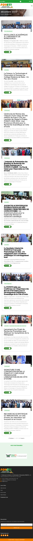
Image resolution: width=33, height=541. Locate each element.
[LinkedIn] (7, 535)
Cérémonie (6, 110)
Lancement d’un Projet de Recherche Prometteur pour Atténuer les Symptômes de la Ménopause (16, 332)
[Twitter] (3, 535)
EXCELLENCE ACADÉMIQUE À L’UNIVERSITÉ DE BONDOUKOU (16, 37)
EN (31, 1)
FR (29, 1)
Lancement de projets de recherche (18, 326)
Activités (6, 70)
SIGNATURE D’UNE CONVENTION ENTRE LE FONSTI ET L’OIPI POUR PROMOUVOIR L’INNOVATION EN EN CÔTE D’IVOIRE (15, 374)
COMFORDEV (21, 539)
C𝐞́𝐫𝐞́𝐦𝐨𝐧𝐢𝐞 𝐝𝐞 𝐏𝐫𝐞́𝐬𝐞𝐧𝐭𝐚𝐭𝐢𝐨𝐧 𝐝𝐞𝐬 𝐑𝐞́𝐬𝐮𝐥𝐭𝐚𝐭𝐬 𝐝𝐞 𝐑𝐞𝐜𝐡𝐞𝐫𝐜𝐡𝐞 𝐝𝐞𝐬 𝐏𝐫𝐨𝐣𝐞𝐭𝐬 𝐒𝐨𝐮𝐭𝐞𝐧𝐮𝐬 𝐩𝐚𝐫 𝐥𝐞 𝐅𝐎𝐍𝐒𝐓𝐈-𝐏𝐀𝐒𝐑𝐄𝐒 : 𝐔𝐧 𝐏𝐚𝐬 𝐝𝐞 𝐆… (16, 166)
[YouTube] (5, 535)
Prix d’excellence (8, 31)
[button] (20, 1)
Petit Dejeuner (7, 283)
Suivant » (22, 438)
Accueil (2, 14)
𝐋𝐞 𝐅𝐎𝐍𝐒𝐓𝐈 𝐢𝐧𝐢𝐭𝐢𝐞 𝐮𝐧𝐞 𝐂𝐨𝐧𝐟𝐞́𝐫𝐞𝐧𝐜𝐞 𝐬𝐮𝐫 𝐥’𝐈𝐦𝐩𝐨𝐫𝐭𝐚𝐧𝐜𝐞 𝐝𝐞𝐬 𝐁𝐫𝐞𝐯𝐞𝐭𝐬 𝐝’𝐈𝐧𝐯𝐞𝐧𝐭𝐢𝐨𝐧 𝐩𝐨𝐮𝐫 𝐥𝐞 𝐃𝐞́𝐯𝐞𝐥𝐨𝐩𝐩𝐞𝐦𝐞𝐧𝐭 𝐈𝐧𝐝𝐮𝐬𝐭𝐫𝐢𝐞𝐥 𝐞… (16, 291)
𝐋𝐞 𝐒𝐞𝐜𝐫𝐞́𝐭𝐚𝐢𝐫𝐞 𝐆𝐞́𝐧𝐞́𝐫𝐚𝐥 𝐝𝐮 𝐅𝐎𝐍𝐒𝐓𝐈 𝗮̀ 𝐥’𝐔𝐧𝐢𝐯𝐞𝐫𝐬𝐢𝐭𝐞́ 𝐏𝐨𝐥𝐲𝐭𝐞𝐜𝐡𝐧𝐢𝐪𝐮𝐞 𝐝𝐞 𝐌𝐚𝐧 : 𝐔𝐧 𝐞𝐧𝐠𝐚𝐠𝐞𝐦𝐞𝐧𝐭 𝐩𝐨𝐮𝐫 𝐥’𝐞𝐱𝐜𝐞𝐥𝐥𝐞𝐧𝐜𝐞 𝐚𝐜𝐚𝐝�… (16, 252)
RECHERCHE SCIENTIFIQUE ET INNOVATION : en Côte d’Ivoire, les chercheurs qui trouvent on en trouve (15, 417)
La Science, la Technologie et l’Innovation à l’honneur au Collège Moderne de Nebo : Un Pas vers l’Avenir (16, 76)
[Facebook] (1, 535)
